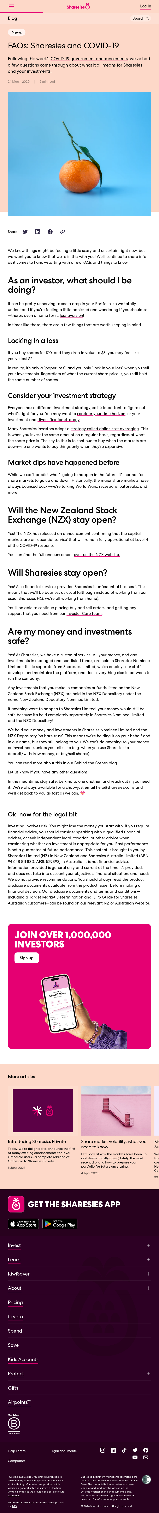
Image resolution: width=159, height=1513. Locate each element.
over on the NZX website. (97, 554)
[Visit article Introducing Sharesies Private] (43, 1128)
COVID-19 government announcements (89, 58)
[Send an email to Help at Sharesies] (145, 1457)
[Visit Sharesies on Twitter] (135, 1450)
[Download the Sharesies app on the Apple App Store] (23, 1224)
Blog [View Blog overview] (12, 18)
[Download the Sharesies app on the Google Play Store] (59, 1224)
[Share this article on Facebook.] (50, 231)
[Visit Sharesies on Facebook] (145, 1450)
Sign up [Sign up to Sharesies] (27, 958)
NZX (14, 1506)
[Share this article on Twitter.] (25, 231)
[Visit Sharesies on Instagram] (102, 1450)
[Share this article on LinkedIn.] (37, 231)
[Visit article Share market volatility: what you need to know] (116, 1130)
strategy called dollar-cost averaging (105, 428)
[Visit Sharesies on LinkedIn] (113, 1450)
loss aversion (71, 315)
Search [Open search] (141, 18)
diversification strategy (58, 419)
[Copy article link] (62, 231)
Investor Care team (84, 613)
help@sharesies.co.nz (115, 787)
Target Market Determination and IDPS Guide (71, 897)
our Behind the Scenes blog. (92, 763)
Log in (145, 6)
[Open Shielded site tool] (146, 1479)
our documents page (119, 1491)
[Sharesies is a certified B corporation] (14, 1424)
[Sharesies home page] (78, 6)
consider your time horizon (101, 413)
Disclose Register (90, 1491)
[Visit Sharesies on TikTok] (124, 1450)
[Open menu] (13, 6)
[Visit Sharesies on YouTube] (135, 1457)
